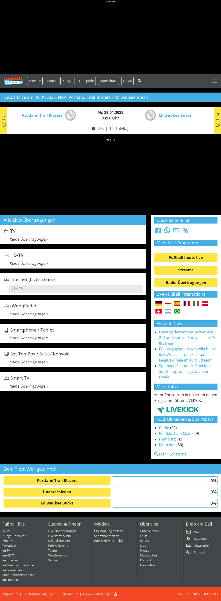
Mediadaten (148, 555)
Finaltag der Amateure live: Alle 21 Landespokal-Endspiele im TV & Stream (187, 337)
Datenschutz (69, 594)
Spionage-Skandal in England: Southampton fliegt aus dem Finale (185, 371)
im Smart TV (10, 580)
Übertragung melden (108, 531)
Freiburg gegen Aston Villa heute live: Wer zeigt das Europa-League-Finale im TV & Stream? (187, 354)
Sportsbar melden (106, 536)
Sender (53, 560)
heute (6, 531)
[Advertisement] (110, 37)
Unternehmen (150, 531)
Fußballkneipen (59, 540)
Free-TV (35, 80)
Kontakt (145, 560)
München (167, 444)
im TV (6, 550)
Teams (52, 550)
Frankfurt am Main (175, 433)
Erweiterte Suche (60, 536)
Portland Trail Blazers (57, 480)
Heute (51, 80)
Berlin (164, 427)
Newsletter (147, 565)
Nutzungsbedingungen (39, 594)
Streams (186, 270)
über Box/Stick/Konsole (18, 575)
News (127, 80)
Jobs (143, 545)
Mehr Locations (170, 454)
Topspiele (9, 545)
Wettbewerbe (57, 555)
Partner (145, 540)
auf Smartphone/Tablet (18, 565)
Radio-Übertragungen (186, 282)
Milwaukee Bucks (57, 503)
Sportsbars (108, 80)
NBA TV (17, 288)
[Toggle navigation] (214, 81)
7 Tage (67, 80)
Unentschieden (57, 491)
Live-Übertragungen (62, 531)
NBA (100, 128)
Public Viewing (58, 545)
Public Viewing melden (109, 540)
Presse (144, 550)
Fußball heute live (186, 257)
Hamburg (167, 439)
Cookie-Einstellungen (97, 594)
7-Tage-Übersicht (14, 536)
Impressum (10, 594)
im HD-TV (8, 555)
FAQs (143, 536)
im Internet (10, 560)
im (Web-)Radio (13, 570)
